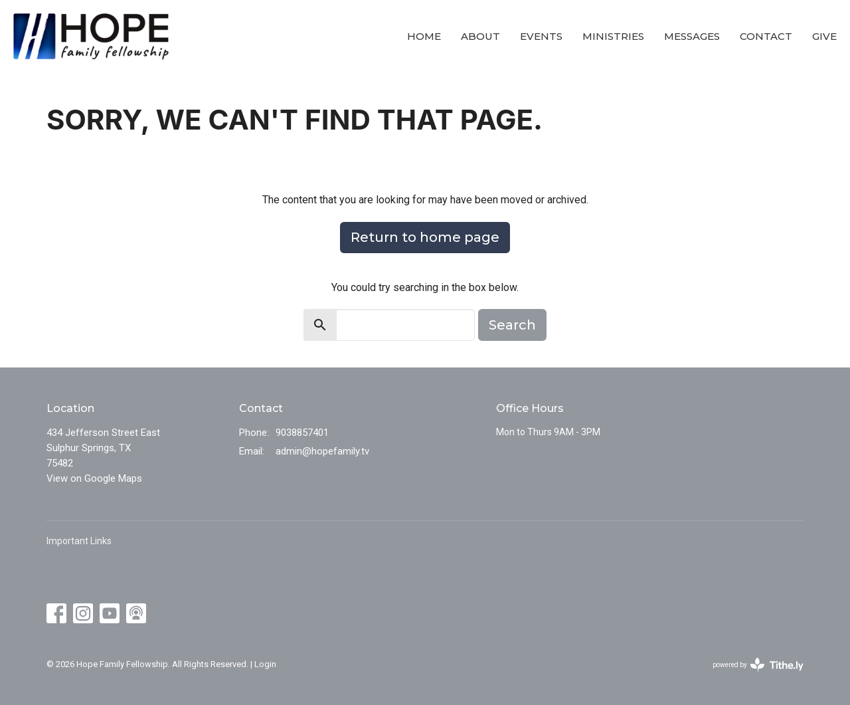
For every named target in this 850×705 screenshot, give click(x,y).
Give (824, 36)
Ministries (613, 36)
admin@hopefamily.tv (322, 451)
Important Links (79, 541)
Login (265, 664)
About (480, 36)
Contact (766, 36)
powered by (758, 665)
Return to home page (425, 237)
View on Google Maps (94, 478)
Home (424, 36)
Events (541, 36)
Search (512, 325)
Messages (692, 36)
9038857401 (302, 433)
